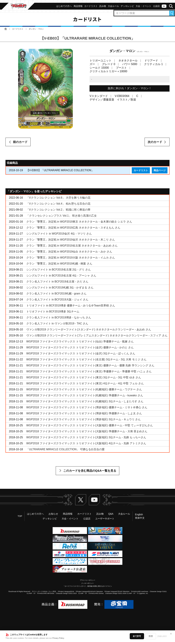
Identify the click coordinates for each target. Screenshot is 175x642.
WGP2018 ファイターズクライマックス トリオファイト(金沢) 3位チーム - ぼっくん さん (80, 353)
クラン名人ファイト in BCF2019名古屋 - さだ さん (57, 281)
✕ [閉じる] (171, 633)
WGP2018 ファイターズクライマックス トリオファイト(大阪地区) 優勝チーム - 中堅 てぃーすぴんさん (89, 425)
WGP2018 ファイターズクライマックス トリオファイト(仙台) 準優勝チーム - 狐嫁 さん (80, 341)
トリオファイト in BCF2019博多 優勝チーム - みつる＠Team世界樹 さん (70, 305)
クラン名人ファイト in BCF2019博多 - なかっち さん (58, 317)
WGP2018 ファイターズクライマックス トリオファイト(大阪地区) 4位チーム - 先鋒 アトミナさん (86, 443)
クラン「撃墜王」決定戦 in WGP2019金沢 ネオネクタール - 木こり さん (70, 239)
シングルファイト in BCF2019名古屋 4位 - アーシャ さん (61, 275)
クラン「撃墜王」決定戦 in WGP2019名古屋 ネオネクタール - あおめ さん (72, 245)
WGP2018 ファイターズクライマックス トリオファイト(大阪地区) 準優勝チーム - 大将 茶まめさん (86, 431)
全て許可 (137, 636)
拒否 (151, 636)
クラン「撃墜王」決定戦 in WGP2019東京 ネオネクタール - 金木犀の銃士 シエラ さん (79, 221)
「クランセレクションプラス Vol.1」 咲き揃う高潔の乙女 (61, 215)
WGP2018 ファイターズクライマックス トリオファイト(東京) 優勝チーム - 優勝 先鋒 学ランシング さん (90, 365)
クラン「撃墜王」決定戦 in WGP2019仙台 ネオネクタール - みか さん (69, 251)
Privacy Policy (58, 638)
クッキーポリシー (87, 583)
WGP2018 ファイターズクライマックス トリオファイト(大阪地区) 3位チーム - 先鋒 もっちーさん (86, 437)
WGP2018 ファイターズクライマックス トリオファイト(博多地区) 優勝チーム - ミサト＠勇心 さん (86, 407)
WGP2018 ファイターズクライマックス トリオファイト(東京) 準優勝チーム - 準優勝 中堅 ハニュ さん (89, 371)
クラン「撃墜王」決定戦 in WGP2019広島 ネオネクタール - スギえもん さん (73, 227)
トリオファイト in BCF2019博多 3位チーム (52, 311)
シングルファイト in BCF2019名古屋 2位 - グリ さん (58, 269)
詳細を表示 (162, 636)
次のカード (155, 142)
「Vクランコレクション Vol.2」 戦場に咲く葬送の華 (58, 209)
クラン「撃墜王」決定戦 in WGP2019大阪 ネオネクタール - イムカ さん (70, 257)
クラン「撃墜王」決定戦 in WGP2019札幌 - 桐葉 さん (59, 263)
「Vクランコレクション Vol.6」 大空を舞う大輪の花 (58, 197)
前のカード (20, 142)
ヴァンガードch (164, 6)
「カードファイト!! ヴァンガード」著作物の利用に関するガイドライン (87, 586)
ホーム (5, 28)
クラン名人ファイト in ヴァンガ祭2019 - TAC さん (57, 323)
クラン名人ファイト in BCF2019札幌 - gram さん (56, 293)
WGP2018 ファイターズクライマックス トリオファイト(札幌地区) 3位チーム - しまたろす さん (84, 401)
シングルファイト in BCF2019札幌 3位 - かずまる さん (59, 287)
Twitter (80, 499)
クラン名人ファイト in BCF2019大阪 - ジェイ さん (57, 299)
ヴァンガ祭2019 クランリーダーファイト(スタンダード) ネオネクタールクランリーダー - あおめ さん (88, 329)
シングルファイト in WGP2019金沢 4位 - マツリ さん (59, 233)
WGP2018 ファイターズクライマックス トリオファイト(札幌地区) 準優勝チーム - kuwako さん (84, 395)
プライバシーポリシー (87, 580)
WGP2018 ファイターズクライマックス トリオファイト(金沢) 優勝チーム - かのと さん (80, 347)
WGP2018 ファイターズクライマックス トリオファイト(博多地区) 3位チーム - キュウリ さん (83, 419)
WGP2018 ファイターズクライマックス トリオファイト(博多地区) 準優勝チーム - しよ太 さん (84, 413)
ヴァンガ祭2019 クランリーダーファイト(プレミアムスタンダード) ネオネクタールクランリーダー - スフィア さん (96, 335)
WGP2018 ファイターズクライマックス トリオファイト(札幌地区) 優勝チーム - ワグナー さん (84, 389)
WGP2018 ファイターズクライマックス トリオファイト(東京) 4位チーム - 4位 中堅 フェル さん (85, 383)
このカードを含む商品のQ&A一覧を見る (89, 470)
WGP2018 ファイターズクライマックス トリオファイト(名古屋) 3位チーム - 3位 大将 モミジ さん (86, 359)
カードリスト (17, 29)
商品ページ (160, 170)
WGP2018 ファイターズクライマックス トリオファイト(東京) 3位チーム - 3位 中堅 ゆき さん (83, 377)
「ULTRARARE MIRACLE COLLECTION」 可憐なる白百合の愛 (65, 449)
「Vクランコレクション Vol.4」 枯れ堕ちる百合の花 (58, 203)
